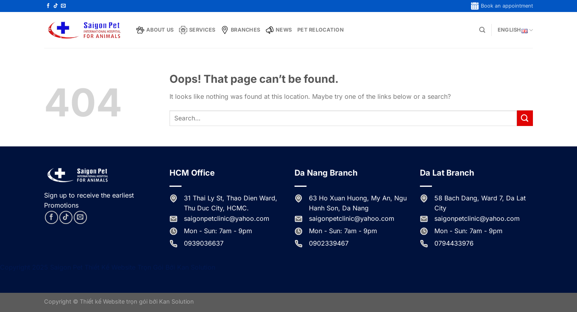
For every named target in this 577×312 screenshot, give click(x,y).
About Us (155, 30)
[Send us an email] (63, 6)
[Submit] (525, 118)
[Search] (482, 30)
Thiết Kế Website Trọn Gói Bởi (131, 267)
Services (197, 30)
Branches (240, 30)
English (515, 30)
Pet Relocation (320, 30)
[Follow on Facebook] (48, 6)
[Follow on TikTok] (55, 6)
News (279, 30)
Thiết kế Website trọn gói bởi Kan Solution (137, 301)
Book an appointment (502, 6)
